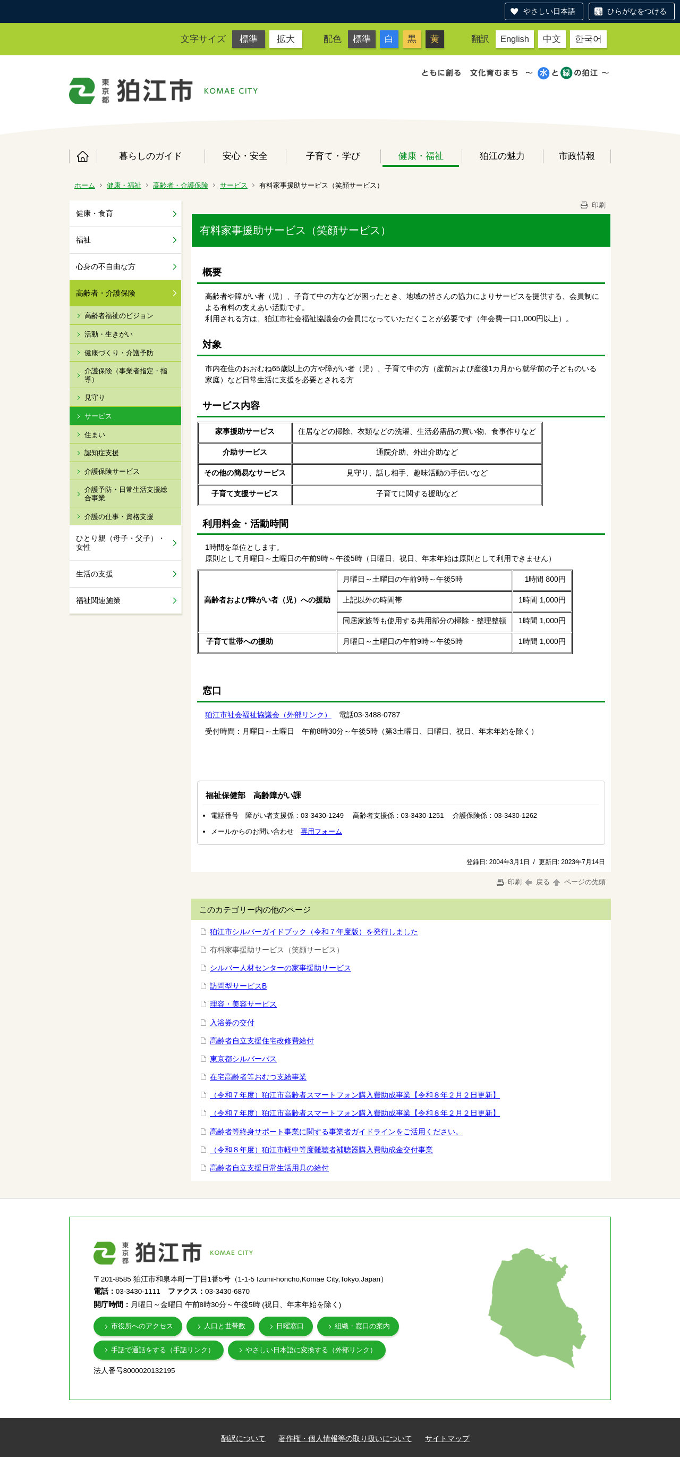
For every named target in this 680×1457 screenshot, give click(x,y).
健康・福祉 (421, 156)
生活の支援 (94, 574)
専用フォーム (321, 831)
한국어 (588, 39)
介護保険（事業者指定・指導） (125, 375)
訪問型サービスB (238, 986)
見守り (94, 397)
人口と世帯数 (224, 1326)
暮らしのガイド (150, 156)
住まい (94, 435)
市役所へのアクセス (142, 1326)
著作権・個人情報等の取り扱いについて (345, 1438)
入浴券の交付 (232, 1022)
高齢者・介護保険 (180, 185)
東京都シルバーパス (243, 1058)
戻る (537, 882)
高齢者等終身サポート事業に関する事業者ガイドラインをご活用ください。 (336, 1131)
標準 (249, 39)
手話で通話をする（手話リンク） (163, 1350)
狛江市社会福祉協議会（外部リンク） (268, 714)
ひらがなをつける (637, 11)
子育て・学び (333, 156)
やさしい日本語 (549, 11)
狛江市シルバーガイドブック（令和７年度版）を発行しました (314, 931)
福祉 (83, 240)
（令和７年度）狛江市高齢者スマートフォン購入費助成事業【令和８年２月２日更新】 (355, 1095)
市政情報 (577, 156)
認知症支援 (101, 453)
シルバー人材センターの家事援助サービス (280, 968)
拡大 (286, 39)
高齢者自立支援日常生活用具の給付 (269, 1167)
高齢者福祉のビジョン (119, 316)
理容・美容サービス (243, 1004)
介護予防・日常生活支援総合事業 (125, 493)
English (514, 39)
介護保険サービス (112, 471)
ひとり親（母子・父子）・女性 (120, 542)
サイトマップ (447, 1438)
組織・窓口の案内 (362, 1326)
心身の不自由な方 (105, 266)
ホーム (82, 156)
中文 (552, 39)
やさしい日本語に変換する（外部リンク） (311, 1350)
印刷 (592, 205)
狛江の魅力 (502, 156)
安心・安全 (245, 156)
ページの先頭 (578, 882)
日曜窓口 (290, 1326)
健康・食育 (94, 213)
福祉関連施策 (98, 600)
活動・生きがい (108, 334)
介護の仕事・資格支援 (119, 517)
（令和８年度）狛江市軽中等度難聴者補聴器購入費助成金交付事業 (321, 1149)
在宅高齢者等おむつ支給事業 (258, 1077)
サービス (234, 185)
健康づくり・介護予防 (119, 353)
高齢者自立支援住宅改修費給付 (262, 1040)
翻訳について (243, 1438)
